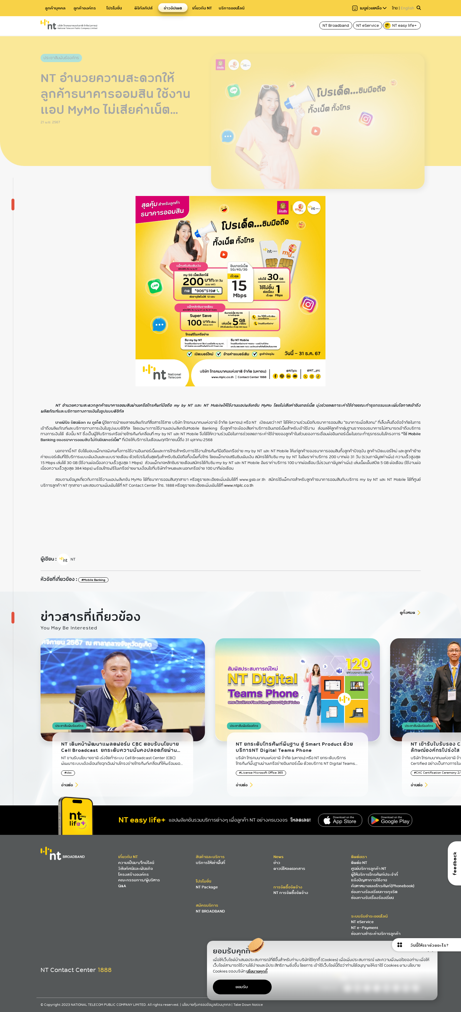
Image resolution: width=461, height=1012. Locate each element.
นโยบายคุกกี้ (257, 971)
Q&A (122, 886)
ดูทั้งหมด (407, 612)
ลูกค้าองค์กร (85, 8)
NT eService (367, 25)
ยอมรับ (241, 987)
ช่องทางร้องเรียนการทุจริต (374, 892)
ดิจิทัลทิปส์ (143, 8)
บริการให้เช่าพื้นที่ (210, 863)
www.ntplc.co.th (238, 486)
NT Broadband (336, 25)
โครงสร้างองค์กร (133, 874)
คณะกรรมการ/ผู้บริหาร (139, 880)
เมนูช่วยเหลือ (369, 8)
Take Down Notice (248, 1005)
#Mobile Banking (93, 579)
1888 (105, 970)
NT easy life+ (400, 25)
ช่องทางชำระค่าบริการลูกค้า (375, 933)
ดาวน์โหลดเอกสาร (289, 868)
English (407, 8)
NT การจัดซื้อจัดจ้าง (290, 893)
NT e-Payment (364, 928)
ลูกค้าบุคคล (55, 8)
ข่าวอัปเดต (173, 8)
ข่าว (276, 863)
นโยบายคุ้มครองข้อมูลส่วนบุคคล (206, 1005)
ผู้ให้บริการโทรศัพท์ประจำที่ (374, 874)
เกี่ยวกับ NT (202, 8)
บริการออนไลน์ (231, 8)
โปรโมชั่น (114, 8)
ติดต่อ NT (359, 863)
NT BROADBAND (210, 911)
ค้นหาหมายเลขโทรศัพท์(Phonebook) (383, 886)
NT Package (207, 887)
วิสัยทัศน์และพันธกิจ (135, 868)
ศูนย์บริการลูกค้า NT (368, 868)
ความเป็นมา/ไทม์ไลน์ (136, 863)
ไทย (395, 8)
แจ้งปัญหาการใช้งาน (369, 880)
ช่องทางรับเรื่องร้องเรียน (372, 898)
